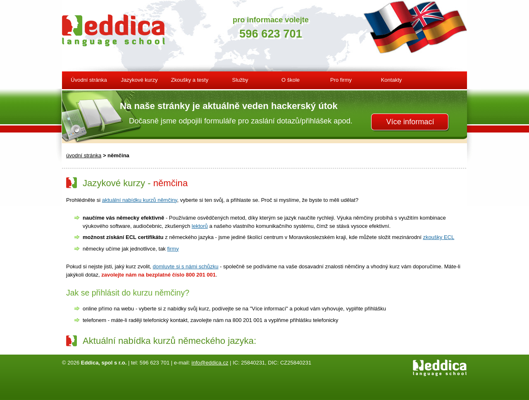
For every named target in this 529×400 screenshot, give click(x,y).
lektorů (200, 226)
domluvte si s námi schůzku (186, 266)
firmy (173, 249)
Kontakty (391, 80)
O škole (290, 80)
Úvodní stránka (89, 80)
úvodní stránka (83, 155)
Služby (240, 80)
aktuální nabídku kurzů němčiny (139, 200)
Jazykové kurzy (139, 80)
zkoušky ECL (438, 237)
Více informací (410, 122)
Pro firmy (341, 80)
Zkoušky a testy (189, 80)
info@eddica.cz (209, 363)
